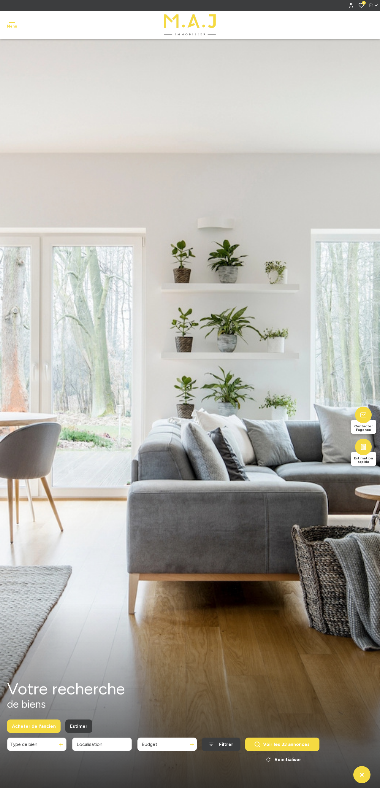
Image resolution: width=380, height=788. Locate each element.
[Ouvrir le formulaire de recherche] (221, 747)
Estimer (79, 728)
